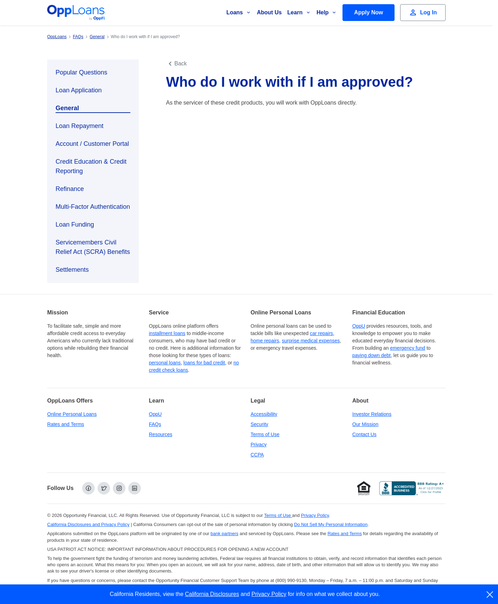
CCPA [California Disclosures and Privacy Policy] (257, 454)
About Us (269, 12)
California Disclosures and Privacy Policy (88, 524)
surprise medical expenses (311, 340)
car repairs (321, 333)
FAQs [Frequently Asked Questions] (155, 424)
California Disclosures (212, 594)
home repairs (265, 340)
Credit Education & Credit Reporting (91, 166)
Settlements (72, 269)
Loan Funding (75, 224)
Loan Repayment (79, 125)
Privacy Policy (269, 594)
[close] (490, 594)
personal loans (165, 362)
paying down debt (371, 355)
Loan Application (79, 90)
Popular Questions (81, 72)
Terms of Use (265, 434)
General (67, 108)
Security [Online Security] (259, 424)
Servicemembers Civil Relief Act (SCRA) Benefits (93, 247)
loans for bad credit (204, 362)
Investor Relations (371, 414)
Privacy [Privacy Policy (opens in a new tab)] (259, 444)
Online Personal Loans (72, 414)
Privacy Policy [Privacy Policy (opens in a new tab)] (315, 515)
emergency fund (407, 348)
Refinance (70, 188)
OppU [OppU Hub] (358, 326)
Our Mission (365, 424)
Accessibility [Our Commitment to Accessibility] (264, 414)
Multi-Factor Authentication (93, 206)
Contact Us (364, 434)
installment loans (167, 333)
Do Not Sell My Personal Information (330, 524)
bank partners (225, 533)
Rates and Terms (65, 424)
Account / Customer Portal (92, 143)
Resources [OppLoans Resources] (160, 434)
